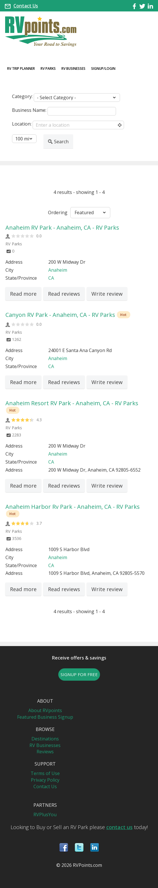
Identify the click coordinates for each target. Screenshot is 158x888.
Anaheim (57, 270)
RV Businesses (73, 68)
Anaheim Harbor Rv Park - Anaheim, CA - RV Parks (72, 506)
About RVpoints (45, 710)
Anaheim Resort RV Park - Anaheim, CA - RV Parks (71, 403)
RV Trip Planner (21, 68)
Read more (23, 293)
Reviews (45, 751)
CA (51, 278)
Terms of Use (45, 773)
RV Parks (48, 68)
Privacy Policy (45, 780)
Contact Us (25, 6)
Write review (107, 293)
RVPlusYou (45, 814)
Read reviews (64, 293)
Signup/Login (103, 68)
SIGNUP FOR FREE (79, 674)
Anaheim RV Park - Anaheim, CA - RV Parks (62, 227)
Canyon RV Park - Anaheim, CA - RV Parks (60, 315)
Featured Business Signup (45, 717)
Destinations (45, 739)
